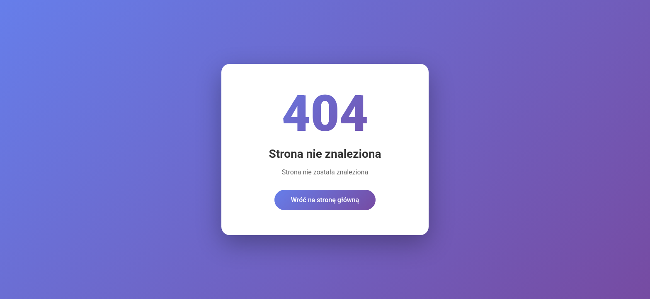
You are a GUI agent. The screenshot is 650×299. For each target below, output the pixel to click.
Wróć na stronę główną (325, 200)
